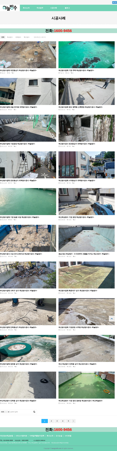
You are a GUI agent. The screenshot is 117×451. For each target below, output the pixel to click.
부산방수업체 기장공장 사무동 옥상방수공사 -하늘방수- (78, 327)
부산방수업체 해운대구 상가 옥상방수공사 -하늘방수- (77, 291)
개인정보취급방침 (6, 436)
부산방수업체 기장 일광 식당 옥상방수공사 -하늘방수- (19, 217)
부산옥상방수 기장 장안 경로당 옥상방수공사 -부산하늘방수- (80, 401)
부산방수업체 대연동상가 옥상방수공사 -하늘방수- (18, 70)
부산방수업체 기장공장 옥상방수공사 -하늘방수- (17, 144)
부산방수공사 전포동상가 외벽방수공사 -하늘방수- (76, 144)
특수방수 (26, 37)
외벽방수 (18, 37)
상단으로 (112, 319)
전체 (2, 37)
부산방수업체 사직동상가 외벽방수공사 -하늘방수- (76, 180)
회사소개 (26, 8)
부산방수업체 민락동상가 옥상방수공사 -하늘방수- (18, 327)
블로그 (67, 8)
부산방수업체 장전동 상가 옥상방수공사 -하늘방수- (18, 364)
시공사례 (53, 8)
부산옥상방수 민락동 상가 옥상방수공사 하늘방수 (18, 401)
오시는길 (59, 436)
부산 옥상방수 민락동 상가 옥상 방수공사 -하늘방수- (77, 364)
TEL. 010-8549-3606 (6, 440)
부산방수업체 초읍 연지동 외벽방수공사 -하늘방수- (18, 107)
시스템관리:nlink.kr (39, 440)
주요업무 (40, 8)
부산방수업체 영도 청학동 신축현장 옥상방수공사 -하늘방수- (80, 107)
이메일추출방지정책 (36, 436)
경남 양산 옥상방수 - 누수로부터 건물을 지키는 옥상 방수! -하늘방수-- (84, 254)
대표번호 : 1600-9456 (21, 440)
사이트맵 (68, 436)
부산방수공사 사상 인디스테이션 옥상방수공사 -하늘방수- (21, 254)
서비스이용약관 (21, 436)
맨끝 (73, 421)
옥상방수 (10, 37)
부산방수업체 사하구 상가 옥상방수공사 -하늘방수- (18, 291)
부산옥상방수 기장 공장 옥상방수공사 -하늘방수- (76, 217)
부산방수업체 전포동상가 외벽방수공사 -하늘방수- (18, 180)
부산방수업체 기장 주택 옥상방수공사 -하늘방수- (76, 70)
